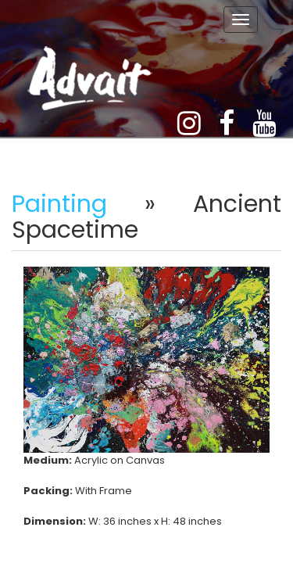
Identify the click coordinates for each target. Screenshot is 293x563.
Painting (59, 204)
